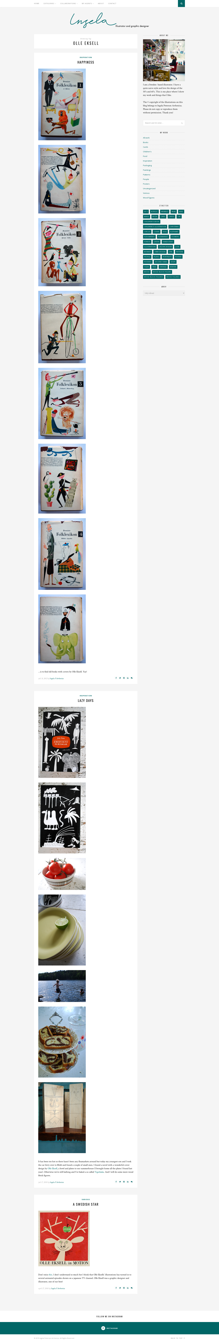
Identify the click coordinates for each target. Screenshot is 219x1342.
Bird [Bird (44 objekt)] (181, 211)
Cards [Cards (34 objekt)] (171, 217)
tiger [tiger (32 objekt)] (146, 267)
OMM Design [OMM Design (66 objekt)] (160, 252)
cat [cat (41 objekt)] (179, 217)
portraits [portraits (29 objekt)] (167, 257)
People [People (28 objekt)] (147, 257)
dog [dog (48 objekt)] (165, 232)
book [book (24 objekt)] (155, 217)
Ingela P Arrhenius (57, 678)
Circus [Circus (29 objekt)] (147, 232)
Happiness (85, 62)
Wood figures (148, 197)
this (50, 1274)
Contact (112, 3)
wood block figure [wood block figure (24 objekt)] (162, 272)
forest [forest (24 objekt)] (147, 242)
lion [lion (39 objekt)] (177, 247)
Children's (147, 151)
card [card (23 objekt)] (163, 217)
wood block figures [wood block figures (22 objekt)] (153, 277)
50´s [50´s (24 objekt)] (146, 211)
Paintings (147, 170)
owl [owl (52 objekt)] (171, 252)
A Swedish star (86, 1204)
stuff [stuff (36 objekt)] (173, 262)
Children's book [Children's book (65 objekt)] (151, 222)
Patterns (146, 174)
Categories (48, 3)
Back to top (178, 1338)
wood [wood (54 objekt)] (147, 272)
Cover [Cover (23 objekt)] (156, 232)
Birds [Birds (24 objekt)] (146, 217)
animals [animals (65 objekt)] (164, 211)
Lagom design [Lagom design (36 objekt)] (165, 247)
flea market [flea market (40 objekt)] (149, 237)
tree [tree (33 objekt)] (154, 267)
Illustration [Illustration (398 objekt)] (150, 247)
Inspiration (86, 57)
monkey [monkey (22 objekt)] (147, 252)
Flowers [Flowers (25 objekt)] (175, 237)
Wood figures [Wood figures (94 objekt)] (172, 277)
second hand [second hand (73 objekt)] (161, 262)
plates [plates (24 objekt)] (156, 257)
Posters (146, 184)
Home (36, 3)
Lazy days (86, 700)
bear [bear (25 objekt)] (174, 211)
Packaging (147, 165)
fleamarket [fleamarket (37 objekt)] (163, 237)
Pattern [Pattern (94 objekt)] (179, 252)
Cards (145, 147)
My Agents (87, 3)
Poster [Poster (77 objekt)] (178, 257)
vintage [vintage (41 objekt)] (163, 267)
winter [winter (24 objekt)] (173, 267)
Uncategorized (149, 188)
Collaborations (68, 3)
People (146, 179)
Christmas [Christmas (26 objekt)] (174, 227)
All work (146, 137)
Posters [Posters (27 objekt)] (147, 262)
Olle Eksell (52, 1168)
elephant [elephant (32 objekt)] (174, 232)
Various (86, 1199)
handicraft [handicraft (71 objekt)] (168, 242)
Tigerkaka (99, 1172)
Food (145, 156)
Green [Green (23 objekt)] (156, 242)
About (101, 3)
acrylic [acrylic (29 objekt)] (154, 211)
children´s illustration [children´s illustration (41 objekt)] (155, 227)
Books (145, 142)
